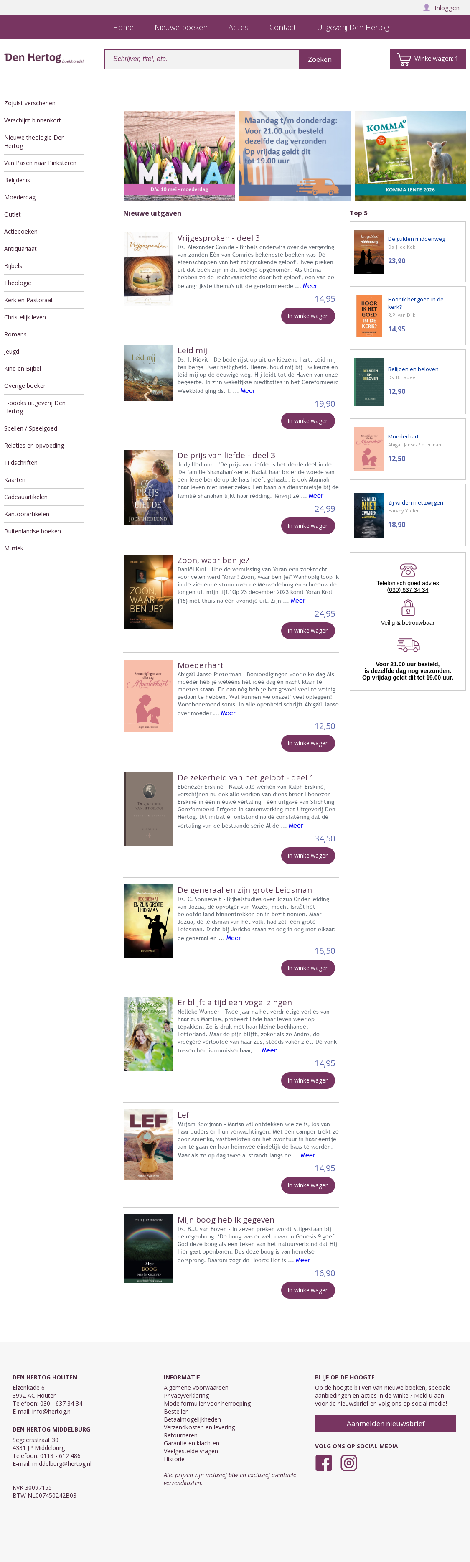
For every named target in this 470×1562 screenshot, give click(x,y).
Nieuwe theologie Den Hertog (34, 141)
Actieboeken (21, 231)
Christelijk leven (25, 317)
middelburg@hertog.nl (61, 1464)
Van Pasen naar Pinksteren (40, 163)
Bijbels (13, 266)
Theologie (17, 283)
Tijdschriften (21, 462)
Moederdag (20, 197)
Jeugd (11, 351)
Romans (15, 334)
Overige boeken (25, 386)
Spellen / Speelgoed (30, 428)
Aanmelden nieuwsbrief (386, 1423)
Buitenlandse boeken (32, 531)
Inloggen (441, 7)
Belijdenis (17, 180)
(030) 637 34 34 (408, 589)
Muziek (13, 548)
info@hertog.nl (52, 1411)
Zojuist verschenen (30, 103)
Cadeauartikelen (26, 497)
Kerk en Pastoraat (28, 300)
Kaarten (14, 480)
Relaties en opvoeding (34, 445)
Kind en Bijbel (22, 368)
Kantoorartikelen (26, 514)
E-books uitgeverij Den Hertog (35, 407)
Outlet (12, 214)
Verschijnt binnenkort (32, 120)
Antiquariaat (20, 248)
